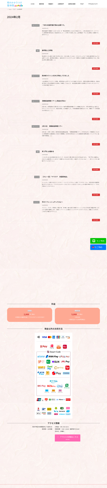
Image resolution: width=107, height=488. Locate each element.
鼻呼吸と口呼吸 (47, 50)
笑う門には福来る (48, 151)
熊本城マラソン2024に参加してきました (55, 76)
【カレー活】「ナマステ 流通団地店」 (55, 177)
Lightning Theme (53, 451)
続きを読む (95, 43)
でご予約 (98, 240)
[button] (67, 399)
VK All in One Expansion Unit (64, 451)
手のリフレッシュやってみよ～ (52, 202)
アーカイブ (10, 253)
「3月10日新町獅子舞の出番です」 (54, 25)
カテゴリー (10, 236)
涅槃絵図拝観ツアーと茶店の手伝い (54, 101)
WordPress (44, 451)
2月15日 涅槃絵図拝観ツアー (52, 126)
